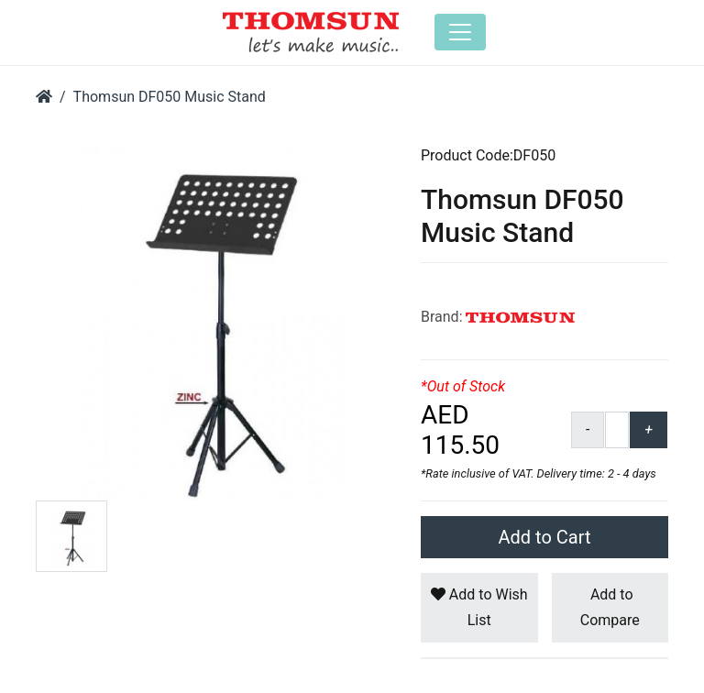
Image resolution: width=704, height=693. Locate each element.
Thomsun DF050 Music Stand (169, 96)
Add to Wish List (479, 607)
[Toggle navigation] (460, 32)
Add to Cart (545, 537)
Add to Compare (610, 607)
